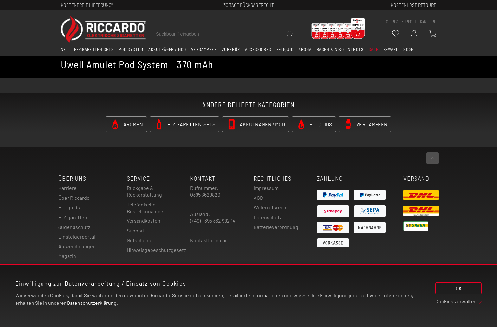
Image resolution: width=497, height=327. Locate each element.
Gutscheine (139, 240)
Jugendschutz (74, 227)
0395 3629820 (205, 195)
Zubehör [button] (231, 49)
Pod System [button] (131, 49)
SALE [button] (373, 49)
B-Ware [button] (391, 49)
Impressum (266, 188)
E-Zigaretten (72, 217)
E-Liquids (69, 207)
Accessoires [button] (258, 49)
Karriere (428, 21)
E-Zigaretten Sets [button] (94, 49)
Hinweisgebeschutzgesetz (156, 250)
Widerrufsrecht (271, 207)
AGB (258, 198)
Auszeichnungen (77, 246)
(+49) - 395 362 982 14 (213, 221)
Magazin (67, 256)
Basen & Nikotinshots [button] (340, 49)
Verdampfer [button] (204, 49)
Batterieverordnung (276, 227)
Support (136, 230)
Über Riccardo (74, 198)
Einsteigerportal (76, 236)
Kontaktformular (208, 240)
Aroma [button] (305, 49)
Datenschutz (268, 217)
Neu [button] (65, 49)
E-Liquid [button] (285, 49)
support (409, 21)
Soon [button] (408, 49)
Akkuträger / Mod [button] (167, 49)
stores (392, 21)
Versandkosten (143, 221)
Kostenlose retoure (413, 5)
